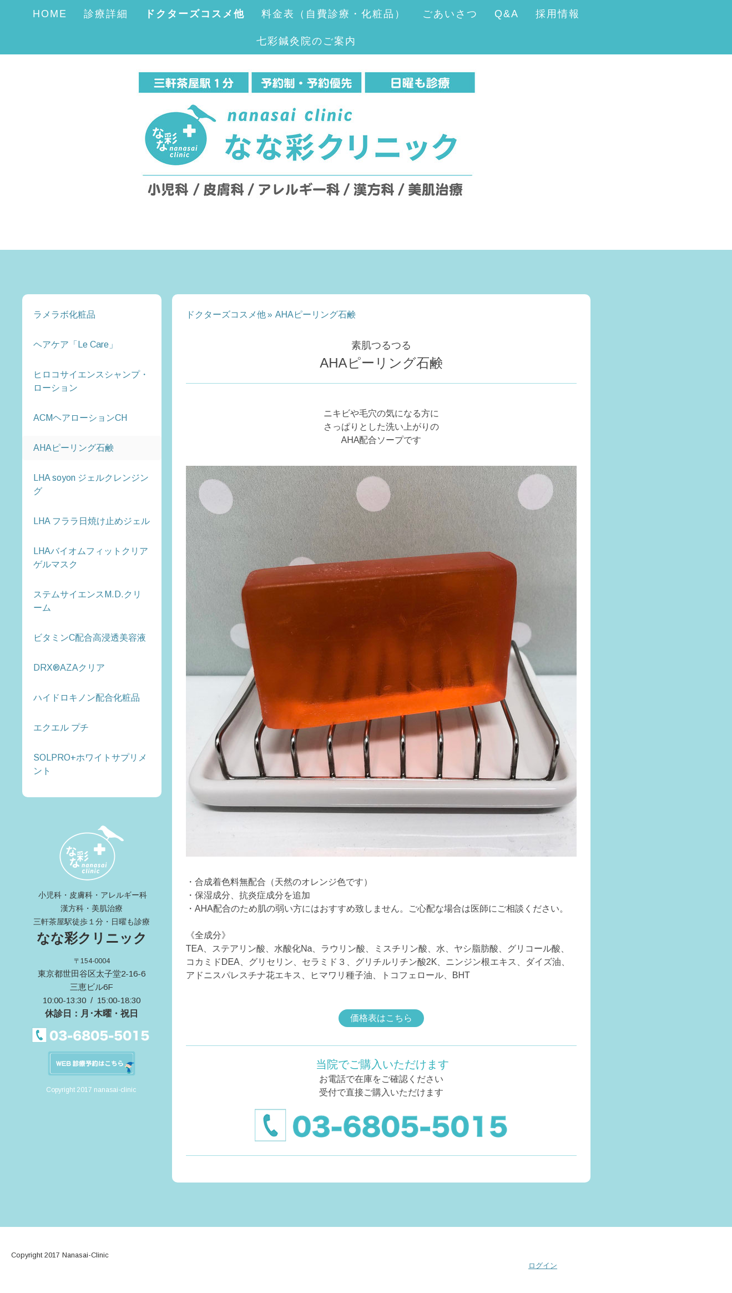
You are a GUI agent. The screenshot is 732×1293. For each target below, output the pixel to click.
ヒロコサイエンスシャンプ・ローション (91, 381)
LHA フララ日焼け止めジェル (91, 521)
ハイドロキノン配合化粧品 (86, 697)
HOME (50, 13)
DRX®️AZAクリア (69, 667)
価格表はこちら (381, 1018)
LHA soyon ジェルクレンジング (91, 484)
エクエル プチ (61, 727)
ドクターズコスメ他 (195, 13)
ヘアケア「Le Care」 (75, 344)
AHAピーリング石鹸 (73, 447)
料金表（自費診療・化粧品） (333, 13)
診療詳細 (106, 13)
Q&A (506, 13)
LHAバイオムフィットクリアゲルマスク (90, 557)
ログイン (542, 1265)
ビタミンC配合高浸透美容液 (89, 637)
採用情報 (558, 13)
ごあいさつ (450, 13)
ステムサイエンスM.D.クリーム (87, 601)
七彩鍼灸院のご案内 (306, 41)
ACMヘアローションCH (80, 417)
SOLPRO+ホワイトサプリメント (90, 764)
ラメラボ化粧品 (64, 314)
